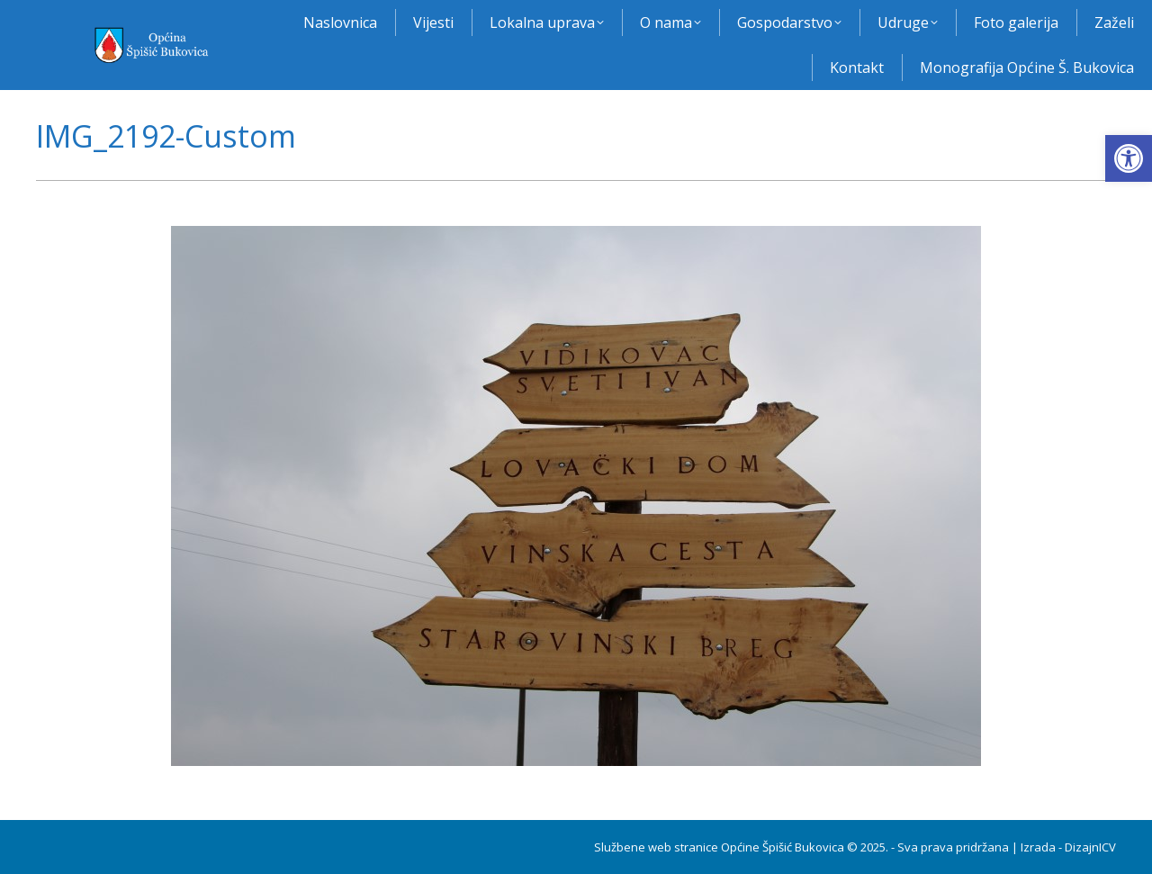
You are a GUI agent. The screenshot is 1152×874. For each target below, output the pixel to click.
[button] (1128, 158)
